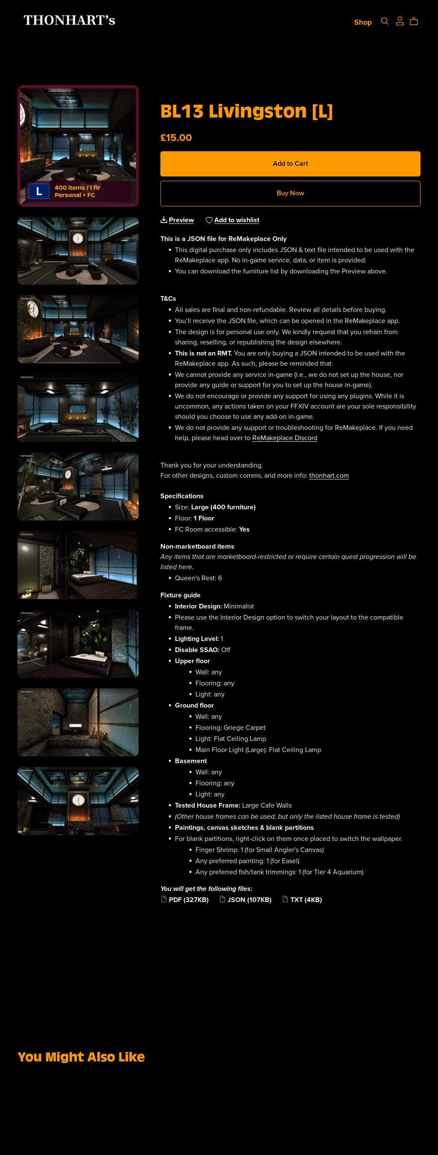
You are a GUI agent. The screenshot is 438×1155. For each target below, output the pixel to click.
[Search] (382, 22)
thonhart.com (329, 475)
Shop (360, 23)
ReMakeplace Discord (284, 438)
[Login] (397, 22)
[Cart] (414, 22)
